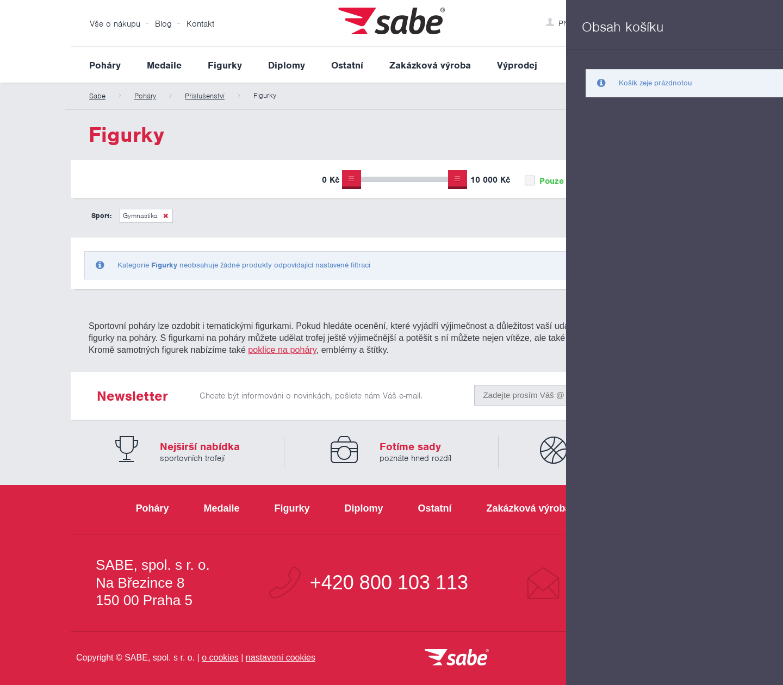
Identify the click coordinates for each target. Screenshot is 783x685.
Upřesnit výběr (662, 179)
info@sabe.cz (627, 583)
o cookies (220, 657)
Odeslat (648, 392)
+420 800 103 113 (389, 583)
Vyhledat (704, 64)
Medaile (164, 65)
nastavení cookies (280, 657)
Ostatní (347, 65)
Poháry (105, 65)
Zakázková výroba (430, 65)
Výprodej (517, 65)
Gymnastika (140, 215)
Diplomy (286, 65)
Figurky (225, 65)
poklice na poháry (282, 349)
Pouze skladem (562, 181)
